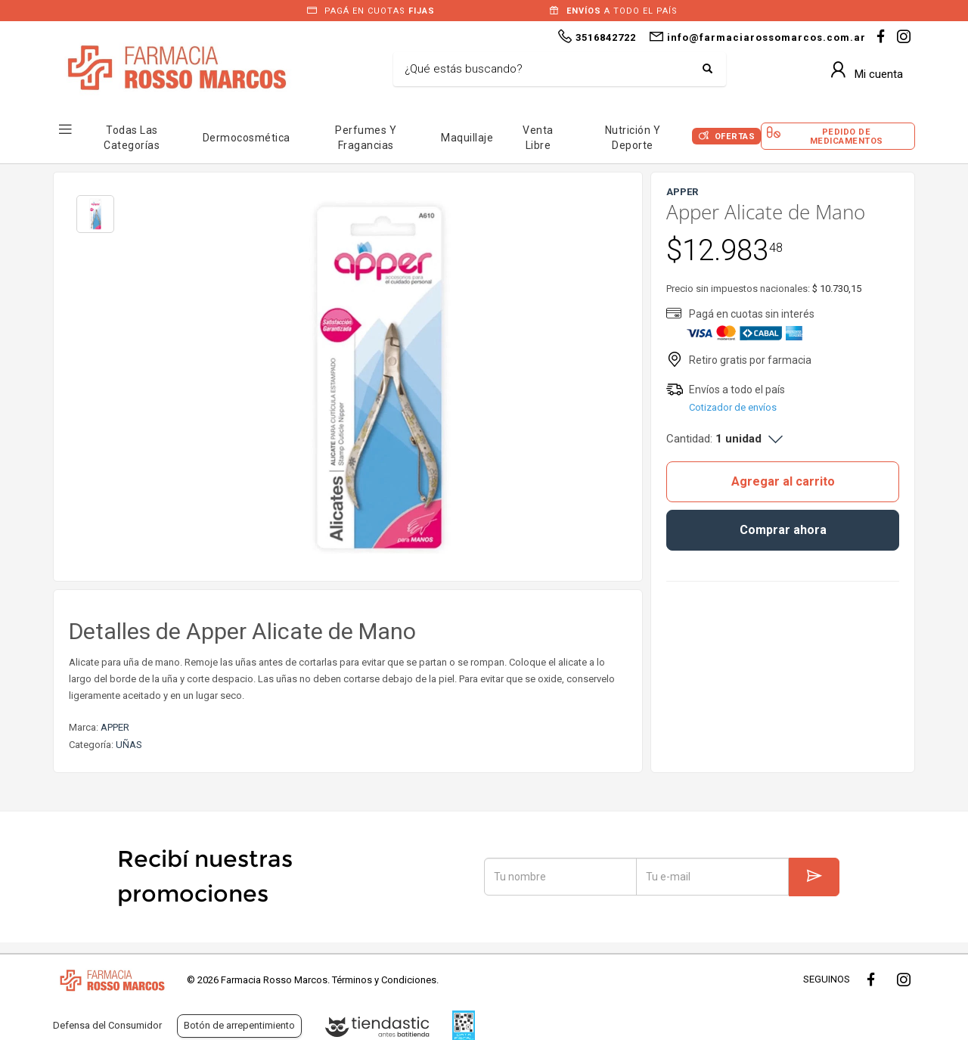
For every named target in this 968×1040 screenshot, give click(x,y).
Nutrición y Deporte (633, 137)
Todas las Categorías (132, 137)
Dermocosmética (246, 138)
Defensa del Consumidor (107, 1025)
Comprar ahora (783, 530)
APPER (115, 727)
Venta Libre (538, 137)
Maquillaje (467, 138)
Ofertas (735, 136)
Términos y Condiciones (384, 980)
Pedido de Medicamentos (846, 136)
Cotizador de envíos (733, 407)
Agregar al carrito (783, 481)
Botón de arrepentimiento (239, 1025)
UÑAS (129, 744)
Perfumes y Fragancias (365, 137)
